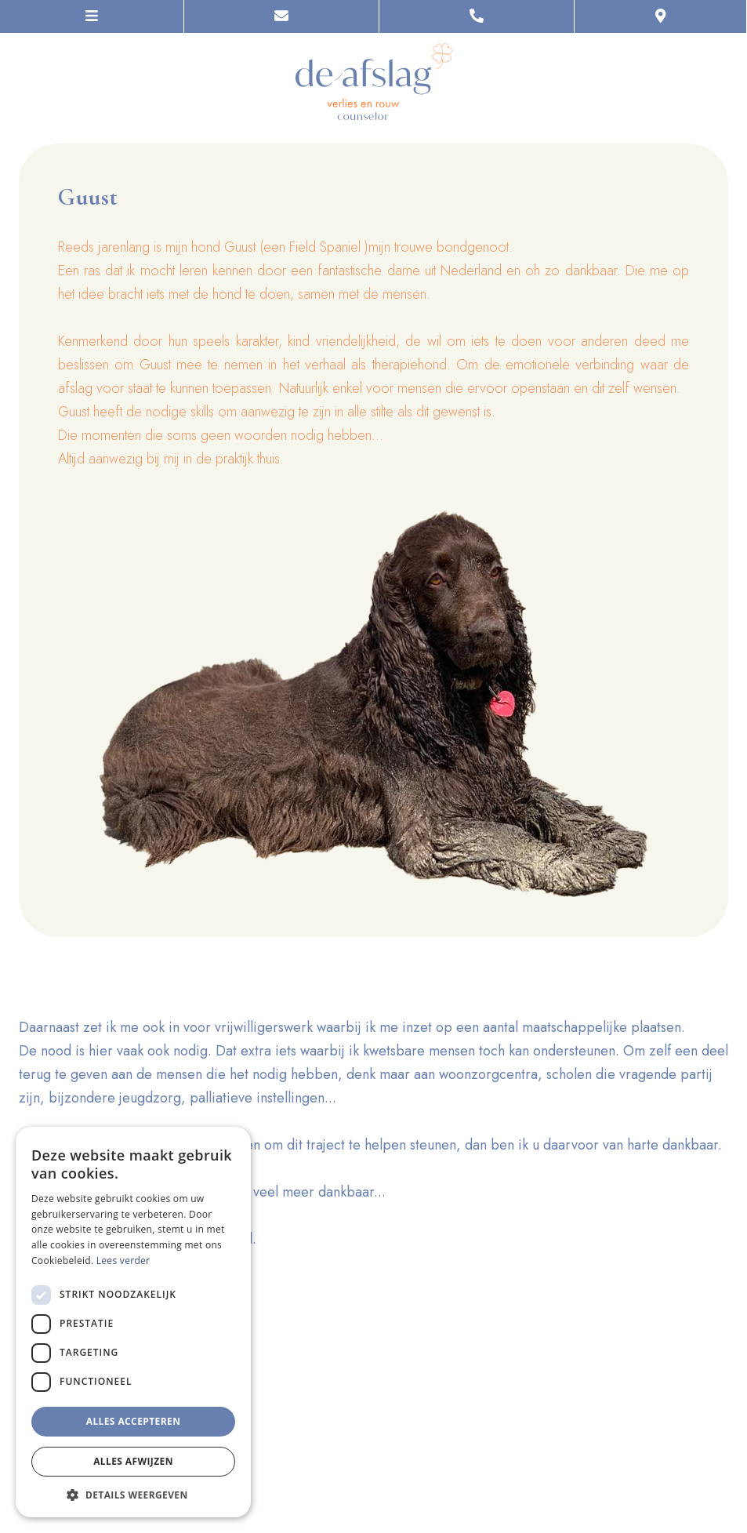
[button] (133, 1494)
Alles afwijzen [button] (133, 1461)
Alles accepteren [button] (133, 1421)
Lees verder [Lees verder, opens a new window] (123, 1260)
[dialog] (133, 1322)
